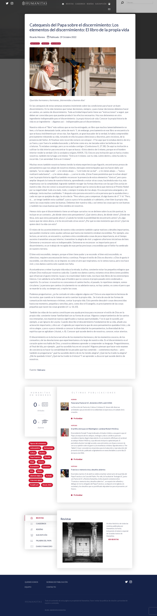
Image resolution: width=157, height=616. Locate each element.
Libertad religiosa (36, 476)
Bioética (42, 453)
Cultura (32, 453)
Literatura (46, 466)
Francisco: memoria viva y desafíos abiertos (88, 469)
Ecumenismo (34, 466)
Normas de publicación (57, 582)
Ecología (49, 476)
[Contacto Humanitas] (109, 9)
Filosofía (47, 457)
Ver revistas (113, 540)
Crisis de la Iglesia (36, 480)
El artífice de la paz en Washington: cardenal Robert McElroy (95, 429)
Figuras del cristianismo (38, 443)
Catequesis (45, 43)
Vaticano (41, 370)
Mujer (32, 462)
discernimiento (55, 43)
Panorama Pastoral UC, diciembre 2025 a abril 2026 (91, 403)
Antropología (48, 448)
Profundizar (78, 418)
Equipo (28, 587)
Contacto (51, 587)
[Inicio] (63, 4)
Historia (41, 462)
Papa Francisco (35, 43)
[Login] (109, 4)
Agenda (74, 399)
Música (39, 471)
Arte (31, 471)
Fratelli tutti (34, 485)
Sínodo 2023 (47, 485)
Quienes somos (31, 582)
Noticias (74, 425)
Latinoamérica (35, 448)
